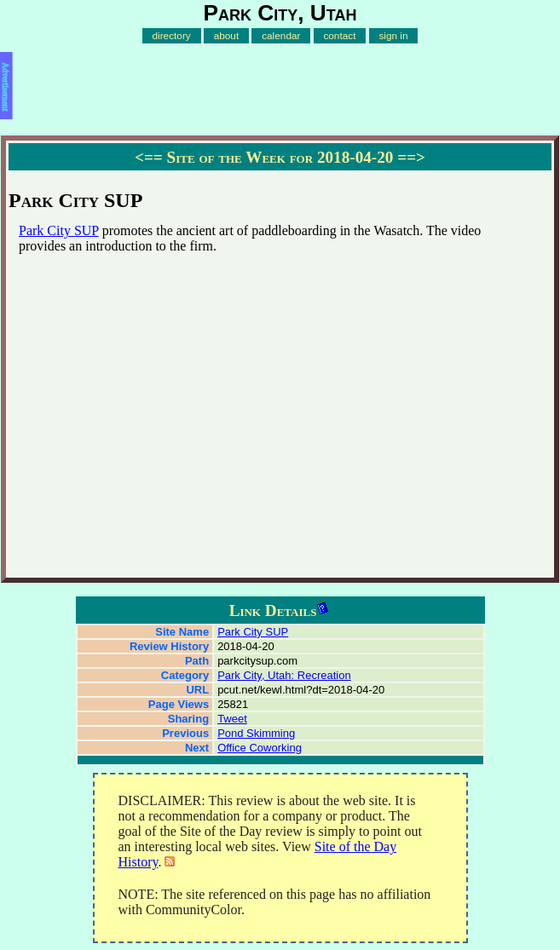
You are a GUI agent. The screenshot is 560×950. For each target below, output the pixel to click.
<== (149, 157)
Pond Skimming (256, 733)
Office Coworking (259, 747)
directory (171, 36)
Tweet (232, 718)
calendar (281, 36)
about (227, 36)
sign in (392, 36)
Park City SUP (59, 230)
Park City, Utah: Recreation (284, 675)
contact (339, 36)
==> (411, 157)
